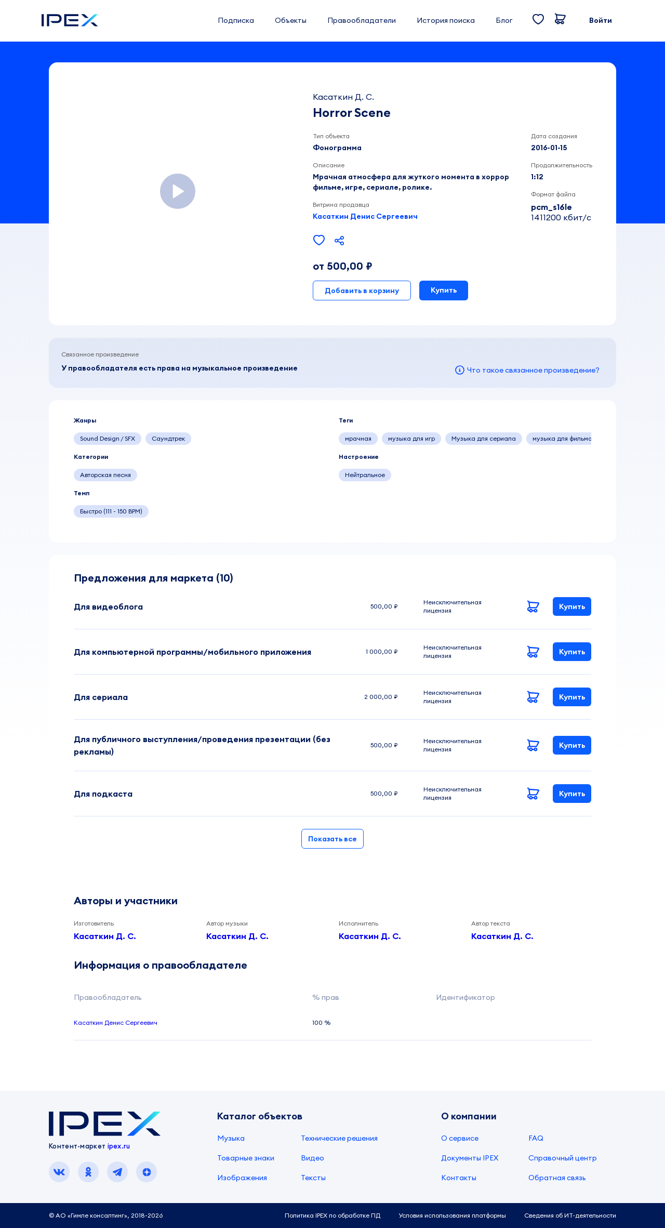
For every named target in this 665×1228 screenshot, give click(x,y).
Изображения (242, 1177)
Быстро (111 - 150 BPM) (111, 511)
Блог (504, 20)
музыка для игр (411, 438)
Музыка (231, 1138)
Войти (600, 20)
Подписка (236, 20)
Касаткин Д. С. (105, 936)
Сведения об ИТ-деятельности (570, 1215)
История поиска (446, 20)
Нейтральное (365, 475)
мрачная (358, 438)
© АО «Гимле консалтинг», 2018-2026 (106, 1215)
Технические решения (339, 1138)
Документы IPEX (469, 1158)
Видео (312, 1158)
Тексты (313, 1177)
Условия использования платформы (452, 1215)
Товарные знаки (245, 1158)
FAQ (535, 1138)
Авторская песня (105, 475)
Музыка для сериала (483, 438)
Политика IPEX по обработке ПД (332, 1215)
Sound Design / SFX (107, 438)
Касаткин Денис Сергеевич (365, 216)
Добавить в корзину (362, 290)
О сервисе (459, 1138)
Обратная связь (557, 1177)
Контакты (458, 1177)
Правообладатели (361, 20)
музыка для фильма (562, 438)
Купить (444, 290)
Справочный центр (562, 1158)
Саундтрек (168, 438)
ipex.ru (119, 1146)
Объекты (291, 20)
